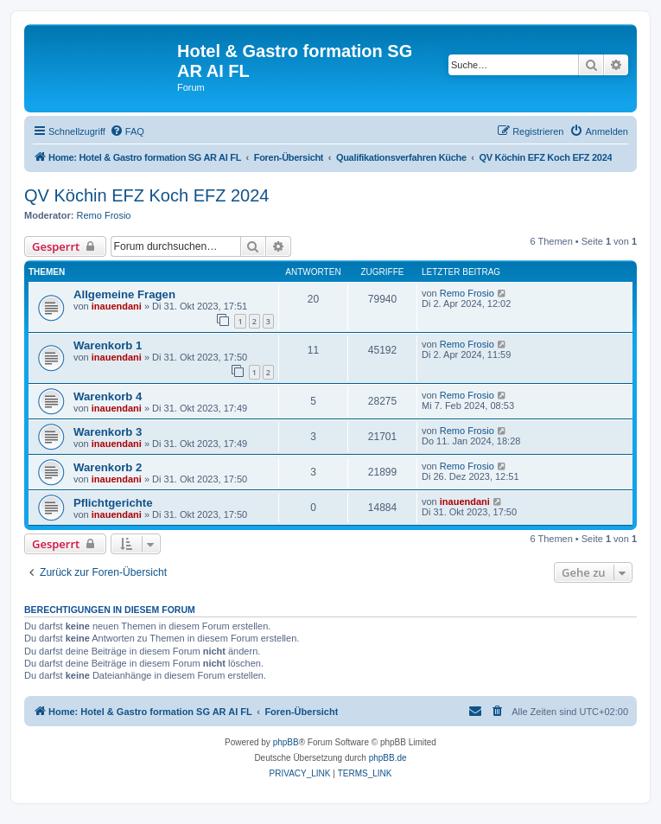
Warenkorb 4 (107, 396)
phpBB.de (388, 758)
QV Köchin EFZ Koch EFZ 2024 (146, 195)
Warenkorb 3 (107, 431)
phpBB (286, 742)
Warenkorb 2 (107, 467)
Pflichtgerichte (113, 502)
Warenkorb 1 (107, 345)
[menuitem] (127, 131)
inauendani (117, 306)
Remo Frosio (104, 215)
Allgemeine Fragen (124, 294)
